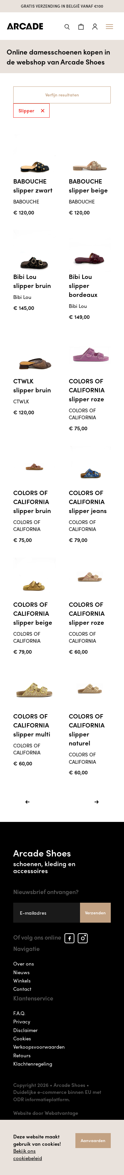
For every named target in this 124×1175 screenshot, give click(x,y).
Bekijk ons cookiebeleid (27, 1154)
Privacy (21, 1021)
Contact (22, 989)
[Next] (96, 802)
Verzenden (95, 912)
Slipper (31, 110)
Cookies (22, 1038)
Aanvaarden (93, 1140)
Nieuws (21, 972)
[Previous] (27, 802)
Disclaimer (25, 1030)
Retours (22, 1055)
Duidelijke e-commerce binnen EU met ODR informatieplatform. (57, 1096)
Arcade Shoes (62, 860)
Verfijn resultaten (62, 94)
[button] (67, 26)
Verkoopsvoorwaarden (39, 1047)
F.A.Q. (19, 1013)
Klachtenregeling (32, 1064)
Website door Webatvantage (45, 1112)
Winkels (22, 980)
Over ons (23, 963)
